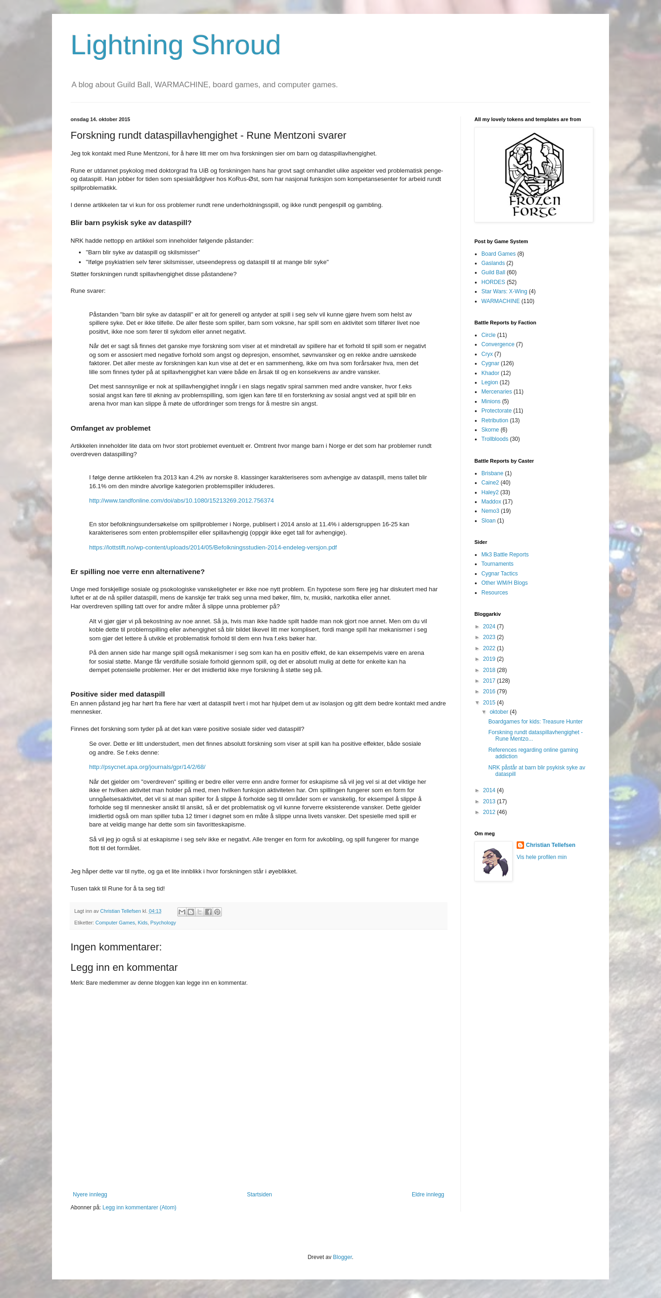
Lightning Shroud (176, 44)
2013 (490, 801)
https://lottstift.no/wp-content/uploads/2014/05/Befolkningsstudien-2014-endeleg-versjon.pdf (213, 547)
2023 (490, 637)
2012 (490, 812)
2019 (490, 659)
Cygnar (490, 363)
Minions (490, 401)
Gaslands (493, 263)
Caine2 (490, 482)
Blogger (342, 1257)
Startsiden (259, 1194)
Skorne (490, 429)
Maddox (491, 501)
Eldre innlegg (428, 1194)
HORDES (493, 282)
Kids (143, 922)
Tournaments (497, 564)
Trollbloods (494, 439)
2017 (490, 681)
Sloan (488, 520)
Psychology (163, 922)
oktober (500, 712)
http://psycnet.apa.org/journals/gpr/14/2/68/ (147, 766)
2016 (490, 691)
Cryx (487, 354)
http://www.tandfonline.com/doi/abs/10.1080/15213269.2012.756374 (181, 500)
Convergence (497, 344)
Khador (490, 373)
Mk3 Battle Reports (505, 554)
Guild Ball (493, 272)
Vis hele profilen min (542, 857)
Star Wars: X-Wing (504, 291)
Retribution (494, 420)
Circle (488, 335)
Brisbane (492, 473)
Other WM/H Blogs (504, 583)
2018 (490, 670)
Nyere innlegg (90, 1194)
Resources (494, 592)
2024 (490, 626)
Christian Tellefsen (550, 845)
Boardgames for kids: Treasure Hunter (535, 721)
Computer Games (115, 922)
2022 (490, 648)
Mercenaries (496, 391)
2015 (490, 702)
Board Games (498, 254)
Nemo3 (490, 511)
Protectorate (496, 410)
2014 (490, 790)
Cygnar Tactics (499, 573)
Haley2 (490, 492)
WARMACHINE (500, 301)
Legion (489, 382)
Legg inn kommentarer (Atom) (139, 1207)
